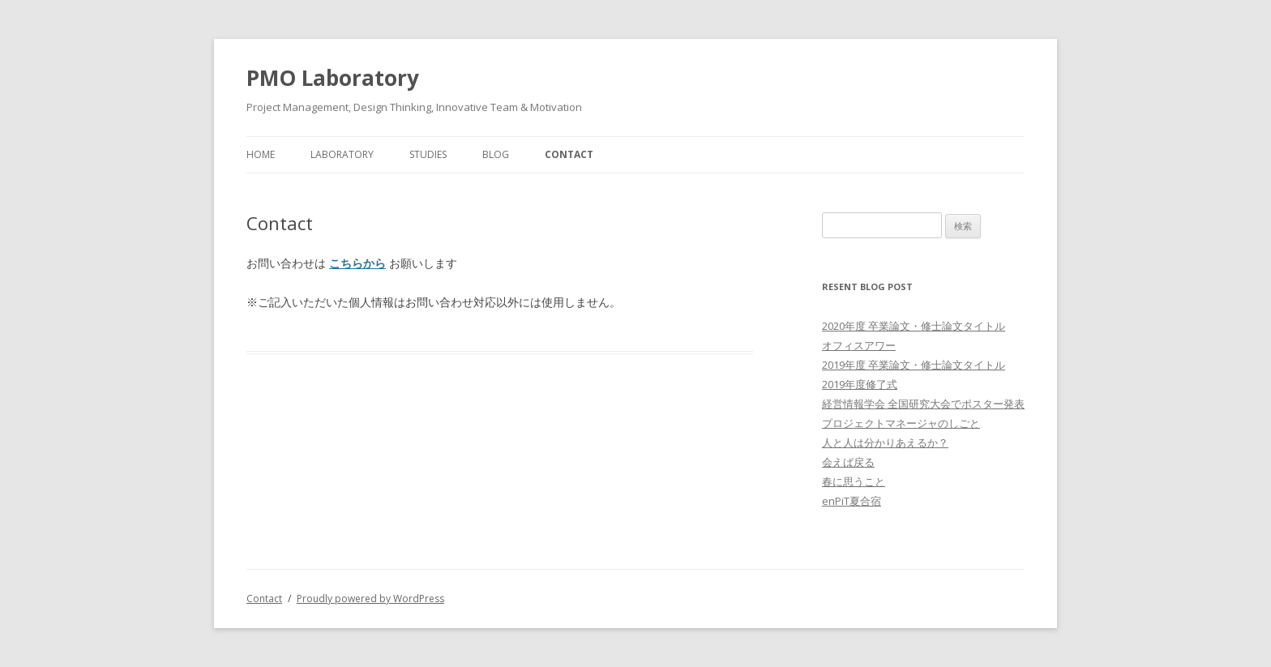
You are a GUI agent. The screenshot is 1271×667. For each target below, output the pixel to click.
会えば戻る (848, 462)
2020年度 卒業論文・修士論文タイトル (913, 326)
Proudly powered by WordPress (370, 598)
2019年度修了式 (859, 384)
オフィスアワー (859, 345)
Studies (428, 154)
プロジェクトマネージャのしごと (901, 423)
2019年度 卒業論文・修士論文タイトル (913, 364)
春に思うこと (853, 481)
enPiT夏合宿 (851, 501)
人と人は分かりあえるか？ (885, 442)
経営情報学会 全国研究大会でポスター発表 (923, 403)
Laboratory (342, 154)
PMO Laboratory (332, 77)
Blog (495, 154)
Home (260, 154)
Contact (569, 154)
